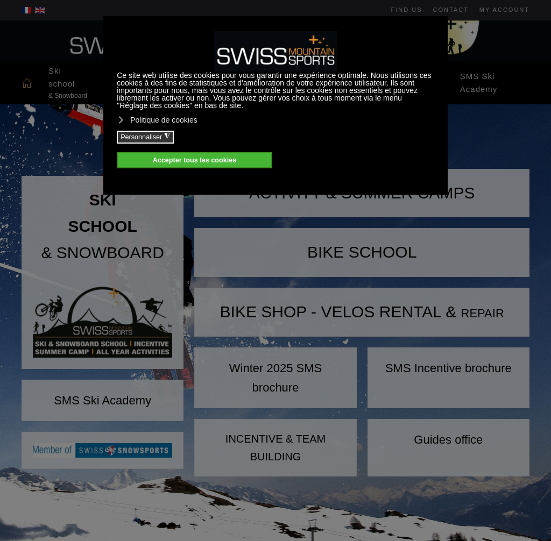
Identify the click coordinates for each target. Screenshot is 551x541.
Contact (451, 9)
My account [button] (504, 9)
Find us (406, 9)
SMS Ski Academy (479, 83)
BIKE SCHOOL (361, 252)
